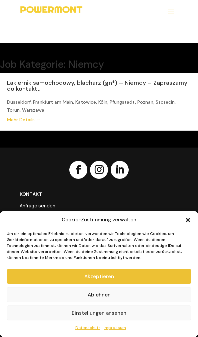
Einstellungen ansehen (99, 313)
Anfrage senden (37, 206)
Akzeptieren (99, 276)
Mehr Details (24, 120)
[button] (188, 220)
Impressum (115, 327)
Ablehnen (99, 294)
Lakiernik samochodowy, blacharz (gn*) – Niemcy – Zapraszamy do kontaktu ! (97, 86)
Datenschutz (87, 327)
